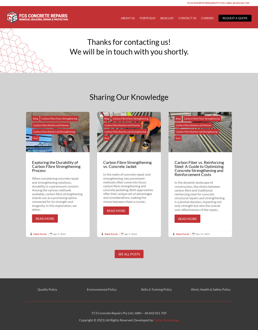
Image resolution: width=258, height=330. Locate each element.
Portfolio (147, 18)
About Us (128, 18)
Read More (45, 218)
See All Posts (129, 254)
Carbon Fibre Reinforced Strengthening (54, 131)
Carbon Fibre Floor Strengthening (59, 118)
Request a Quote (235, 18)
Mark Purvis (40, 234)
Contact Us (187, 18)
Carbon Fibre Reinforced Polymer (51, 125)
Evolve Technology (166, 320)
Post (35, 138)
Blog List (167, 18)
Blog (35, 118)
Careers (207, 18)
